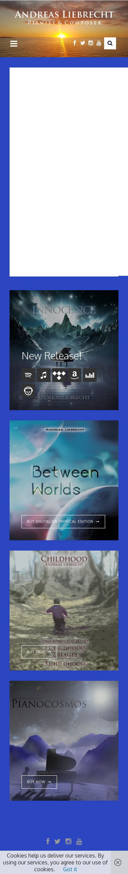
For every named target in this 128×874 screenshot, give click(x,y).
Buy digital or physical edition (60, 521)
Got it (70, 869)
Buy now (36, 782)
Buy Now (36, 652)
